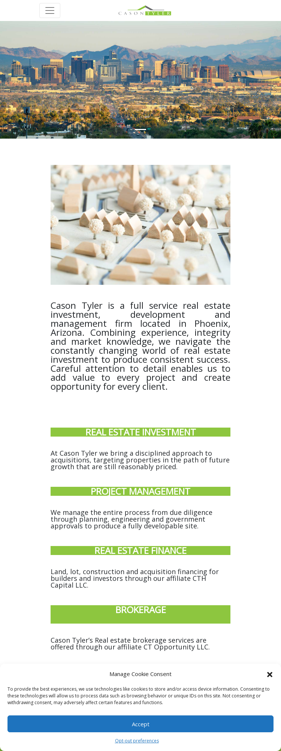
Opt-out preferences (137, 741)
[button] (270, 674)
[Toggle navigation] (49, 10)
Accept (140, 724)
